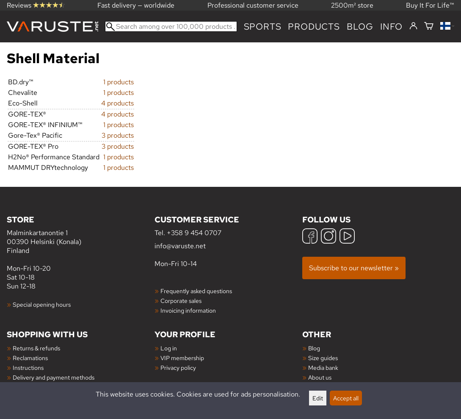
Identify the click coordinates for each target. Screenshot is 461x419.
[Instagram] (328, 237)
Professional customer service (252, 5)
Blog (314, 348)
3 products (118, 135)
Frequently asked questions (196, 291)
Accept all (346, 398)
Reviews (36, 5)
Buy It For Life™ (430, 5)
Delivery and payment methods (53, 377)
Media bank (323, 368)
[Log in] (413, 26)
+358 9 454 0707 (194, 232)
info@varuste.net (180, 245)
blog (360, 26)
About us (319, 377)
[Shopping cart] (428, 26)
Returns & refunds (36, 348)
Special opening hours (42, 304)
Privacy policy (178, 368)
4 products (117, 103)
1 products (118, 82)
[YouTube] (347, 237)
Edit (317, 398)
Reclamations (30, 358)
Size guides (323, 358)
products (314, 26)
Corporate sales (181, 301)
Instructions (28, 368)
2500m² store (352, 5)
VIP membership (182, 358)
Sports (263, 26)
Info (391, 26)
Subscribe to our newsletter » (354, 268)
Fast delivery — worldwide (135, 5)
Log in (168, 348)
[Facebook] (309, 237)
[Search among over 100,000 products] (171, 26)
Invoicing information (188, 310)
